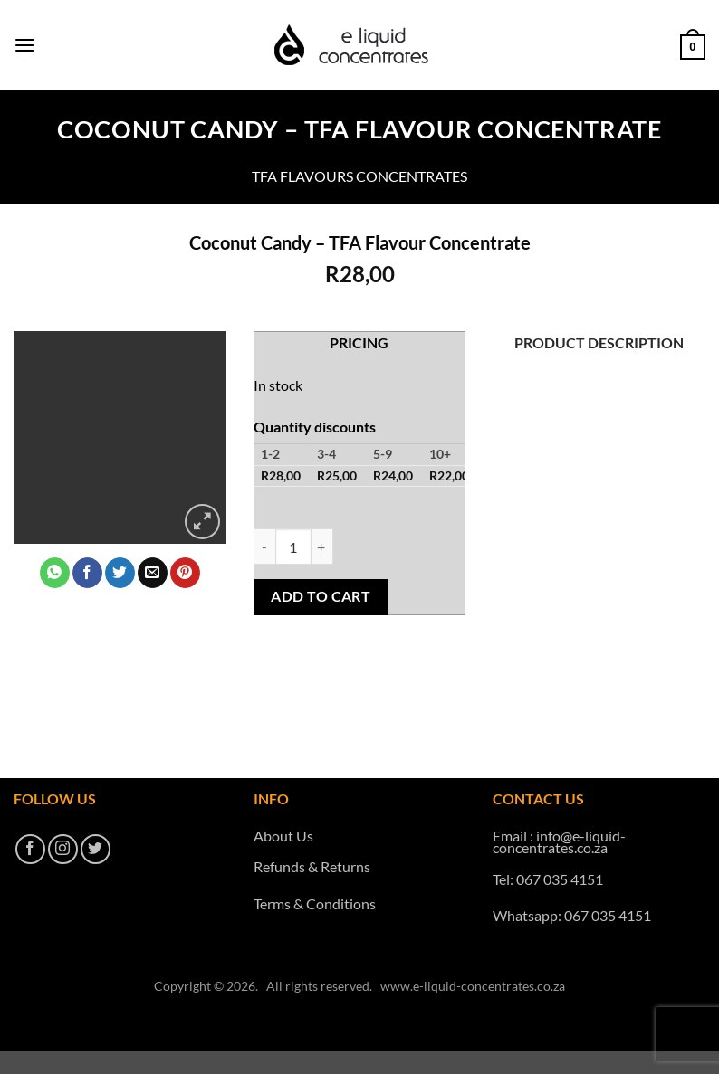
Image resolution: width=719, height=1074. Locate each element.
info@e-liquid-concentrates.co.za (559, 842)
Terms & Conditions (315, 903)
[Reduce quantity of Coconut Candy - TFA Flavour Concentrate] (264, 546)
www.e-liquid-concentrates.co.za (472, 985)
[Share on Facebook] (87, 572)
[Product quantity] (293, 546)
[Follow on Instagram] (63, 849)
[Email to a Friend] (153, 572)
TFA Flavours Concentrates (359, 176)
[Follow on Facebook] (30, 849)
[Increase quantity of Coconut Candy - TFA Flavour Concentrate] (322, 546)
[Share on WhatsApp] (55, 572)
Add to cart (320, 596)
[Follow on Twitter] (95, 849)
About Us (283, 835)
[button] (24, 45)
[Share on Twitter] (120, 572)
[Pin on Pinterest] (185, 572)
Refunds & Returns (312, 866)
